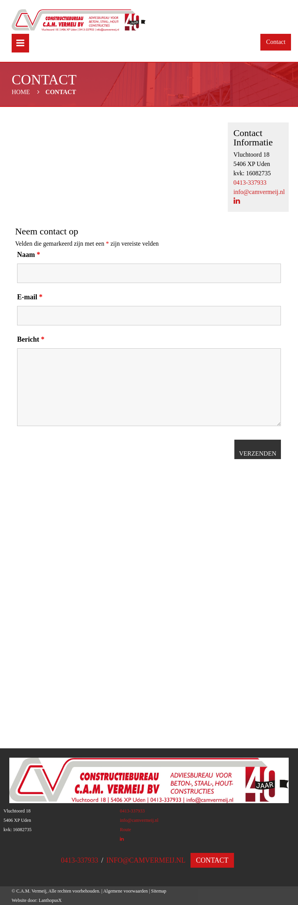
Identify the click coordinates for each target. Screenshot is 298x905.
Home (21, 92)
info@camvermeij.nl (259, 192)
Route (125, 829)
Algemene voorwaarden (125, 891)
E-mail (30, 297)
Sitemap (158, 891)
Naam (28, 255)
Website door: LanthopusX (37, 900)
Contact (276, 41)
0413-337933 (250, 182)
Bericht (30, 339)
